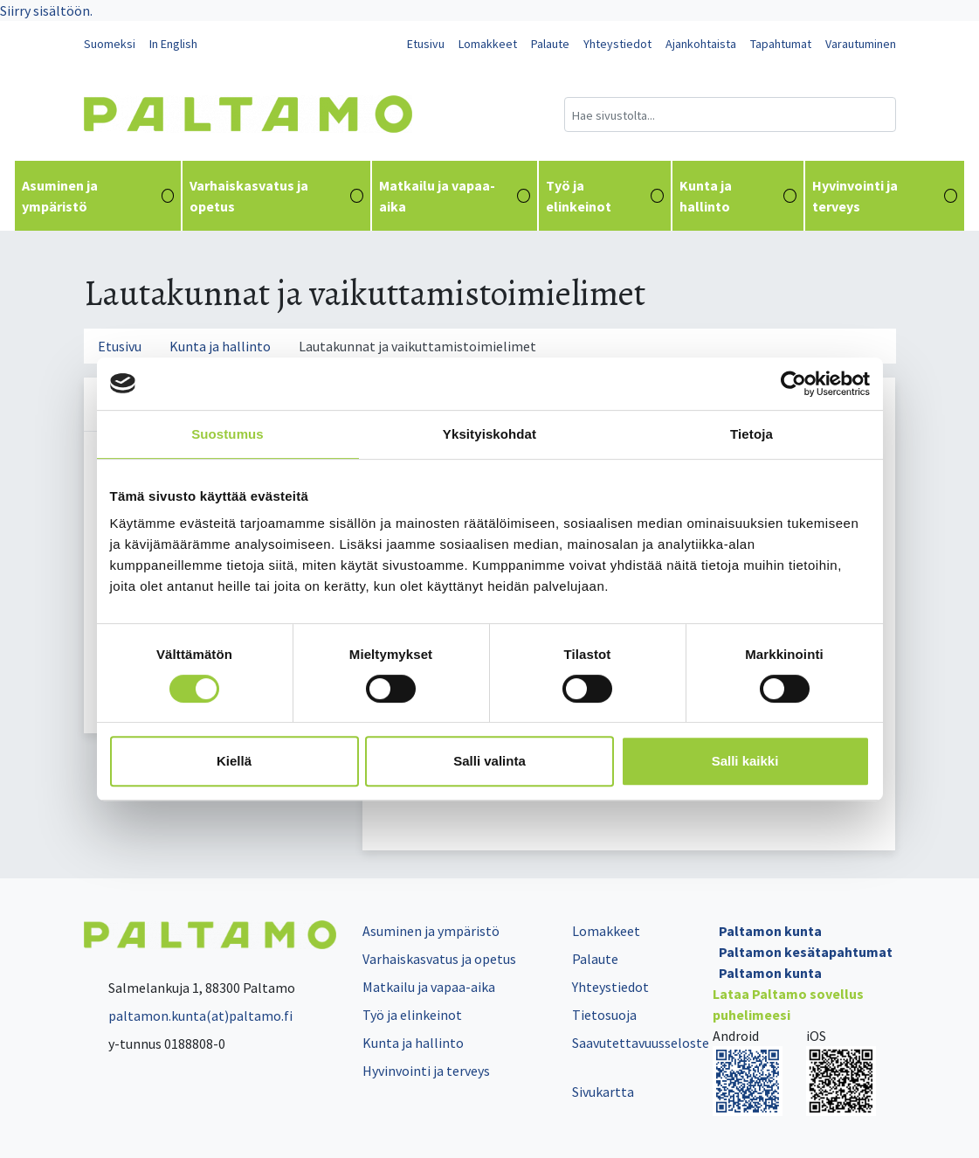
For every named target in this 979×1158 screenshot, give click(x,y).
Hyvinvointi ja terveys (884, 196)
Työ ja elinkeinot (605, 196)
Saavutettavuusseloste (640, 1042)
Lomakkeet (487, 44)
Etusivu (426, 44)
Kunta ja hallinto (737, 196)
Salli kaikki (745, 760)
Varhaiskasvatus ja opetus (276, 196)
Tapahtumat (780, 44)
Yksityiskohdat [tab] (489, 433)
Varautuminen (860, 44)
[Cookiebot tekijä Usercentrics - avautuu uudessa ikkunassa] (793, 384)
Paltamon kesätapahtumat (806, 951)
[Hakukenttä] (730, 114)
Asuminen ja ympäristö (98, 196)
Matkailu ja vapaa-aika (455, 196)
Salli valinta (489, 760)
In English (173, 44)
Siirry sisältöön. (46, 10)
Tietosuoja (604, 1014)
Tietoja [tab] (751, 433)
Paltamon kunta (770, 931)
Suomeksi (109, 44)
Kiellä (234, 760)
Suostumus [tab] (227, 433)
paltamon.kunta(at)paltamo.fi (188, 1015)
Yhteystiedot (617, 44)
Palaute (550, 44)
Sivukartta (603, 1091)
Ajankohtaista (700, 44)
